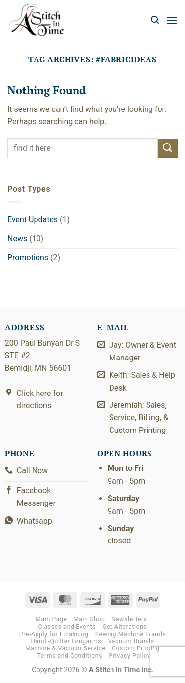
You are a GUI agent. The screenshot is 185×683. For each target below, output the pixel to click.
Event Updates (32, 219)
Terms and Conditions (69, 655)
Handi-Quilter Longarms (66, 641)
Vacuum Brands (131, 641)
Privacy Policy (129, 655)
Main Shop (89, 619)
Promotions (27, 257)
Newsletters (129, 619)
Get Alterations (125, 626)
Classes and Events (67, 626)
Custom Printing (136, 648)
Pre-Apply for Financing (54, 634)
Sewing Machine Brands (130, 634)
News (17, 238)
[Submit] (168, 148)
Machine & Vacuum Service (65, 648)
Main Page (51, 619)
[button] (155, 20)
